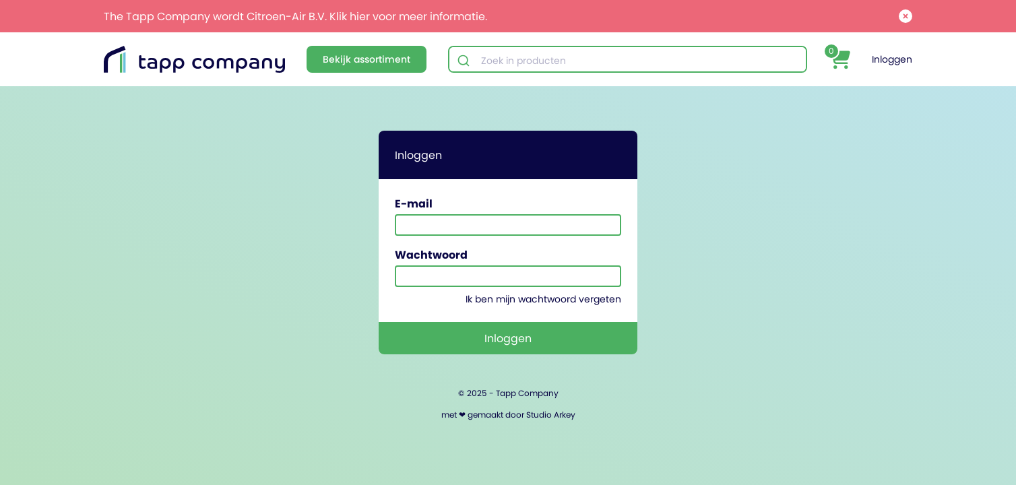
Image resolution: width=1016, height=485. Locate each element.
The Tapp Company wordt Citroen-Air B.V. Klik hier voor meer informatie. (295, 16)
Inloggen (892, 59)
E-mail (414, 203)
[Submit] (465, 60)
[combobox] (627, 60)
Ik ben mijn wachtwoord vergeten (543, 299)
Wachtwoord (431, 254)
